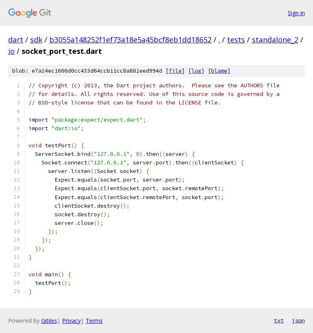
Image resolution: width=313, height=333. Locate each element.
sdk (36, 39)
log (196, 70)
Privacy (71, 320)
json (298, 320)
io (11, 51)
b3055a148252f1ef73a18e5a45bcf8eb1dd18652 (130, 39)
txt (279, 320)
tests (236, 39)
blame (219, 70)
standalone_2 (275, 39)
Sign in (296, 13)
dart (15, 39)
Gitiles (49, 320)
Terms (94, 320)
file (175, 70)
